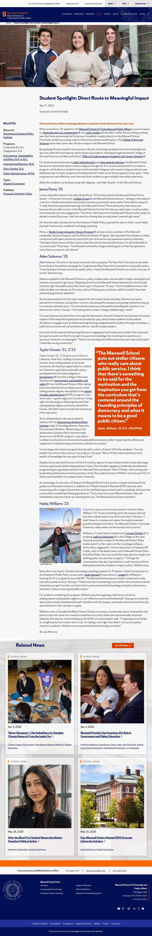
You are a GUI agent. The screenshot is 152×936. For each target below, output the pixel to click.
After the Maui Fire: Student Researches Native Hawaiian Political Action (35, 839)
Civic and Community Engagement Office (44, 3)
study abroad (92, 575)
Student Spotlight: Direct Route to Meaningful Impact (36, 22)
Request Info (140, 3)
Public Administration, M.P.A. (19, 173)
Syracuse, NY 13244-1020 (135, 895)
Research (90, 14)
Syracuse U (115, 923)
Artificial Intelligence (89, 744)
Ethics (113, 744)
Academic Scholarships (18, 849)
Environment (28, 744)
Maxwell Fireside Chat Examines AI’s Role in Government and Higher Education (106, 734)
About (116, 14)
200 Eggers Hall (140, 892)
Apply (111, 3)
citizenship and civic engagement (60, 132)
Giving (142, 14)
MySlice (97, 923)
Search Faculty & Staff (93, 3)
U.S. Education (132, 748)
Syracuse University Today (17, 193)
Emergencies (68, 923)
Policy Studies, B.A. (13, 168)
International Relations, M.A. (18, 164)
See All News (123, 645)
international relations (112, 162)
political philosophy (103, 537)
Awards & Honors (88, 849)
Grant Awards (40, 744)
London (122, 575)
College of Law (81, 198)
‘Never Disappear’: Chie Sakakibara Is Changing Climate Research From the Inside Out (35, 734)
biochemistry (46, 377)
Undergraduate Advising (51, 889)
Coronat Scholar (134, 533)
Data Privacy (104, 744)
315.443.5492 (120, 870)
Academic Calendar (40, 923)
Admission (79, 14)
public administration (84, 162)
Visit (124, 3)
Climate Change (15, 744)
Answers (44, 885)
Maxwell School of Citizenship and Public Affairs (105, 129)
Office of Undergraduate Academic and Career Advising (112, 156)
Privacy (106, 923)
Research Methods (55, 744)
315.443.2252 (140, 899)
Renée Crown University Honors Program (71, 232)
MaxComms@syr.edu (95, 870)
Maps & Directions (83, 923)
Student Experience (14, 183)
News (99, 14)
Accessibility (55, 923)
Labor (119, 744)
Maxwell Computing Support (88, 893)
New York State (129, 744)
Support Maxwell (83, 885)
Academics (67, 14)
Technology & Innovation (115, 748)
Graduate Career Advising (51, 893)
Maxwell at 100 (72, 3)
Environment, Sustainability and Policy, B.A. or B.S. (18, 157)
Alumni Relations (129, 14)
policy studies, (93, 132)
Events (107, 14)
